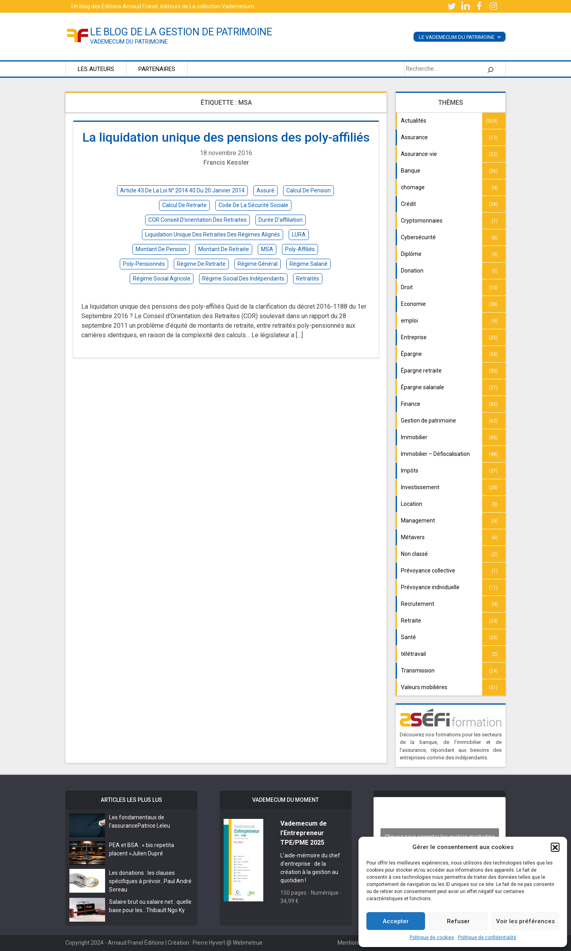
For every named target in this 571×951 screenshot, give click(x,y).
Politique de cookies (432, 937)
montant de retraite (223, 249)
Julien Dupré (147, 853)
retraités (307, 278)
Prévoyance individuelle (430, 587)
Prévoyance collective (428, 570)
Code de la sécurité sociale (253, 205)
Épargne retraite (421, 370)
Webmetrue (248, 942)
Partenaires (156, 69)
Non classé (414, 554)
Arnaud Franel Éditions (136, 942)
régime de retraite (201, 264)
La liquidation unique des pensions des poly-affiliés (226, 137)
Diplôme (411, 254)
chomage (413, 187)
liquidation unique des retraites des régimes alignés (212, 234)
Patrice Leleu (154, 825)
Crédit (408, 204)
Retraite (411, 620)
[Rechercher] (490, 69)
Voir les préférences (525, 921)
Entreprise (414, 337)
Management (418, 520)
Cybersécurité (418, 237)
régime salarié (308, 264)
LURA (299, 234)
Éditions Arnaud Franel (130, 6)
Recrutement (417, 604)
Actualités (413, 120)
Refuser (458, 921)
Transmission (418, 670)
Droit (407, 287)
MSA (267, 249)
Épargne (411, 354)
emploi (409, 320)
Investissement (420, 487)
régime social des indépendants (243, 278)
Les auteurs (96, 69)
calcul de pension (308, 190)
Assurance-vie (419, 154)
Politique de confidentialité (487, 937)
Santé (408, 637)
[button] (555, 847)
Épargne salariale (422, 387)
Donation (412, 270)
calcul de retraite (184, 205)
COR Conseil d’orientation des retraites (197, 220)
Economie (413, 304)
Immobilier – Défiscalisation (435, 454)
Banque (410, 170)
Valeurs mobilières (424, 687)
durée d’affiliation (281, 220)
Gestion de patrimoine (428, 420)
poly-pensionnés (144, 264)
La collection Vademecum (222, 6)
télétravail (413, 654)
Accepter (396, 921)
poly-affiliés (300, 249)
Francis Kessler (226, 162)
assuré (265, 190)
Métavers (413, 537)
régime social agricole (161, 278)
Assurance (414, 137)
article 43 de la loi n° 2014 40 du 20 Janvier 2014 (182, 190)
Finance (410, 404)
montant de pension (161, 249)
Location (411, 504)
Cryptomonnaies (422, 220)
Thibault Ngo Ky (165, 910)
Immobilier (414, 437)
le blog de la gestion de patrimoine (181, 32)
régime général (258, 264)
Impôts (409, 470)
